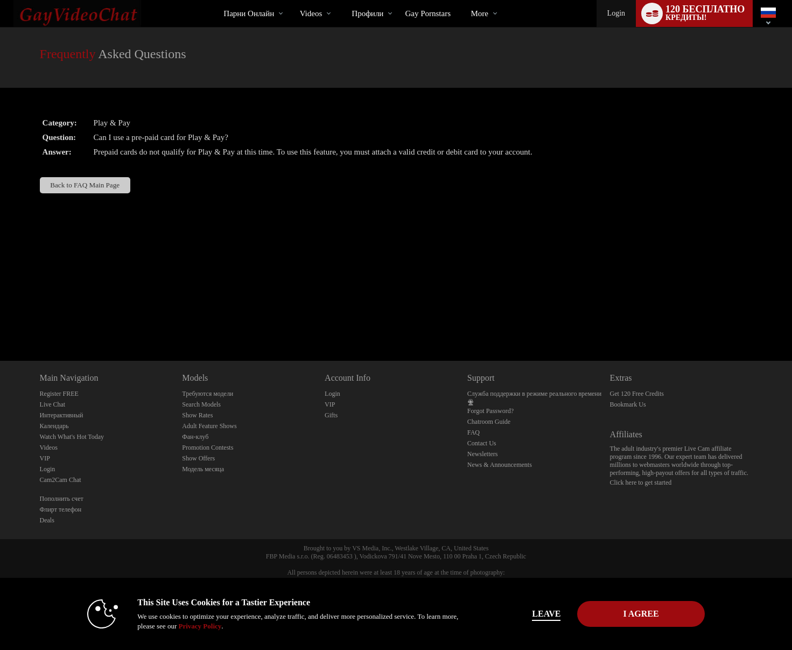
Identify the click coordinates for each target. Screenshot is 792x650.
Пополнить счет (61, 498)
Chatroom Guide (488, 421)
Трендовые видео (290, 0)
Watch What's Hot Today (72, 437)
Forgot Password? (490, 411)
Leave (546, 613)
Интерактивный (61, 415)
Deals (47, 520)
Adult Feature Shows (209, 426)
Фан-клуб (195, 437)
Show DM (0, 320)
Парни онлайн (248, 13)
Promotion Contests (207, 447)
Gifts (331, 415)
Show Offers (198, 458)
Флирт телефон (61, 509)
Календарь (54, 426)
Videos (311, 13)
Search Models (201, 404)
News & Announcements (499, 465)
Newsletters (482, 454)
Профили (367, 13)
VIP (45, 458)
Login (616, 13)
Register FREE (59, 393)
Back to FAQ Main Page (85, 185)
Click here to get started (641, 482)
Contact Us (481, 443)
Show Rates (197, 415)
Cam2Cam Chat (60, 480)
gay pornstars (428, 13)
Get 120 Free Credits (637, 393)
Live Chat (53, 404)
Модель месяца (203, 469)
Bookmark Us (628, 404)
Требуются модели (207, 393)
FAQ (473, 432)
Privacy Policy (199, 626)
